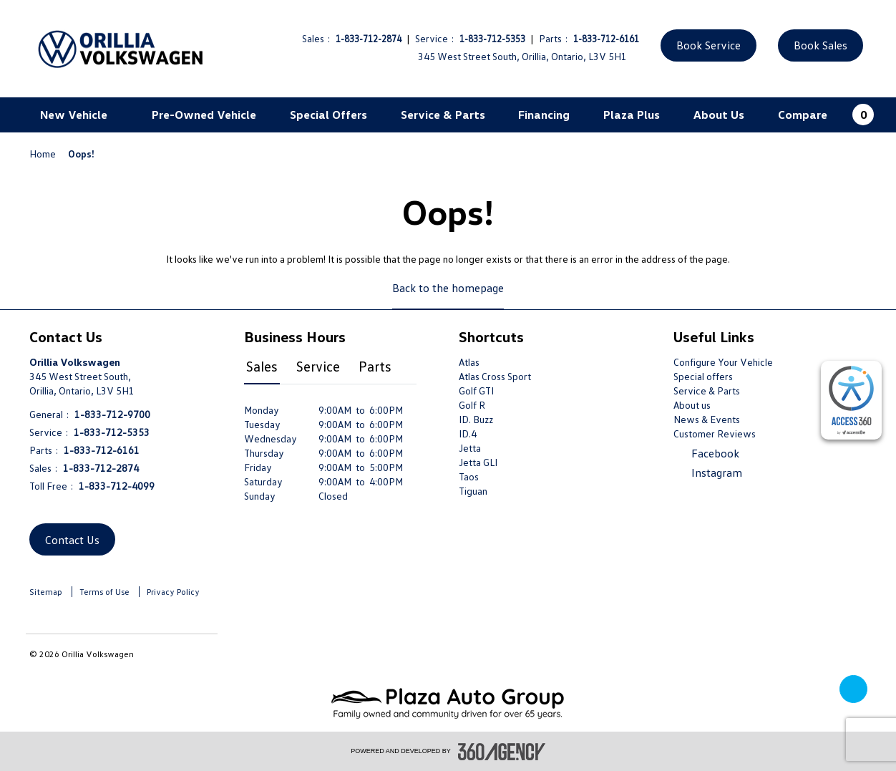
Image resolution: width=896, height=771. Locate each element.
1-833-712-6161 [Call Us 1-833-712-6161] (606, 38)
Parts (375, 365)
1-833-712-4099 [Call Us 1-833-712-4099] (117, 486)
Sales (262, 365)
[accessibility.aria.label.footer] (501, 751)
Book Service (708, 45)
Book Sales (820, 45)
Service (318, 365)
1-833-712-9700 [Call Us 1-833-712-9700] (112, 414)
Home (43, 153)
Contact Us (72, 540)
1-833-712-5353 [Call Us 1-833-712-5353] (492, 38)
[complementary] (851, 400)
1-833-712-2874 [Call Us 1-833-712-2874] (368, 38)
